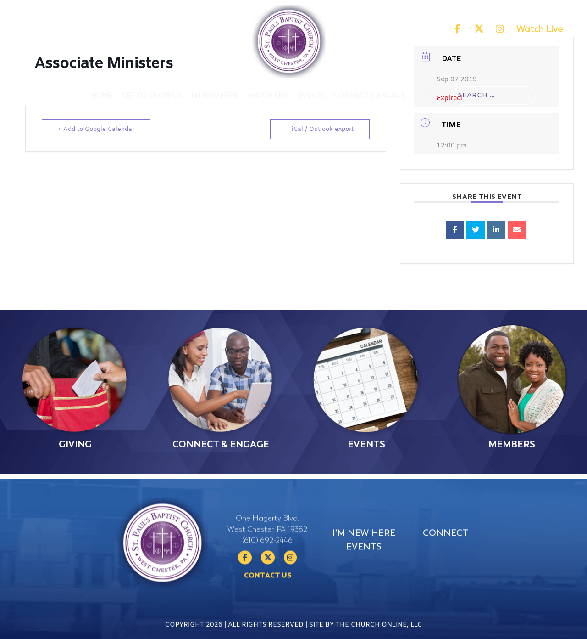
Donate (428, 95)
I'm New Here (214, 95)
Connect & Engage (369, 95)
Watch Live (539, 29)
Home (101, 95)
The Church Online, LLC (379, 631)
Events (311, 95)
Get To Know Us (152, 95)
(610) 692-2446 (267, 565)
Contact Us (267, 600)
